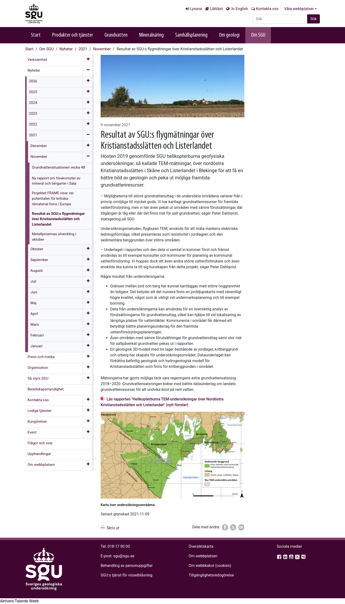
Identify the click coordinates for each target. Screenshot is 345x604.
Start (36, 35)
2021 (83, 49)
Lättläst (216, 8)
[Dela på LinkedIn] (241, 527)
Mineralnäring (151, 35)
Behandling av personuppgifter (127, 565)
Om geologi (229, 35)
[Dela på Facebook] (225, 527)
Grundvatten (115, 35)
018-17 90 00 (119, 546)
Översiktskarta (201, 546)
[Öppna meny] (88, 60)
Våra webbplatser (299, 8)
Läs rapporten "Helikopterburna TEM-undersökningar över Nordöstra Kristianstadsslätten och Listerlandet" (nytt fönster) (162, 402)
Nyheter (66, 49)
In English (239, 8)
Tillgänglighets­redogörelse (211, 575)
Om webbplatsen (203, 556)
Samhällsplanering (191, 35)
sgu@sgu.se (123, 556)
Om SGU (258, 35)
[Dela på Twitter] (233, 527)
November (102, 49)
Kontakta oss (267, 8)
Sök (313, 19)
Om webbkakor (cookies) (210, 565)
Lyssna (196, 8)
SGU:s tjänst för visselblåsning (126, 575)
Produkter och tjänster (72, 35)
